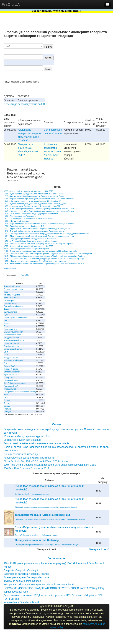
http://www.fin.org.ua (94, 623)
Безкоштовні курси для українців (22, 439)
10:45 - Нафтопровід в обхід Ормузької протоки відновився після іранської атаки (39, 211)
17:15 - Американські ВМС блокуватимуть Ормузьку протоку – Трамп (34, 196)
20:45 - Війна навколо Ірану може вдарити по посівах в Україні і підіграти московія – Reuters (44, 256)
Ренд (6, 355)
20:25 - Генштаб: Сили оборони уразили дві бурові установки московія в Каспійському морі (44, 259)
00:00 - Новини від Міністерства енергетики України (26, 249)
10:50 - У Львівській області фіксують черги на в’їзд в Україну (30, 241)
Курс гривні (11, 275)
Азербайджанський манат (15, 383)
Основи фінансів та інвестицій (21, 454)
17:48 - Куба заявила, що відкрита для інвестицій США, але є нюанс (33, 194)
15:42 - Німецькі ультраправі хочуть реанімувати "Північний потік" (32, 201)
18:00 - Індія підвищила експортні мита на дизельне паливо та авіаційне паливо (39, 224)
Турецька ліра (10, 389)
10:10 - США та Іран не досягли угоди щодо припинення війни (31, 214)
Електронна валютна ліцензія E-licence (26, 573)
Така (6, 292)
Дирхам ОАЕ (9, 366)
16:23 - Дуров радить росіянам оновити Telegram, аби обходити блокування (37, 229)
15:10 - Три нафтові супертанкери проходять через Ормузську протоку (35, 231)
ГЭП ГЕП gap (11, 598)
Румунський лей (11, 386)
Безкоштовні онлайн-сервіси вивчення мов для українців (36, 443)
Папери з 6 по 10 (99, 549)
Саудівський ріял (11, 346)
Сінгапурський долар (13, 349)
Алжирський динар (12, 286)
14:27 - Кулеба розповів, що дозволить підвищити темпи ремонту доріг (35, 204)
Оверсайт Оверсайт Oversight (21, 570)
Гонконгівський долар (13, 306)
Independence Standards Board (21, 602)
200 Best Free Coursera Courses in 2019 (26, 468)
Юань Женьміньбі (11, 298)
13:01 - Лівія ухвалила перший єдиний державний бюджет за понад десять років (39, 236)
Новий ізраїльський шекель (16, 317)
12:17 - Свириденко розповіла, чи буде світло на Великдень (30, 239)
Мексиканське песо (12, 335)
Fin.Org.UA (11, 4)
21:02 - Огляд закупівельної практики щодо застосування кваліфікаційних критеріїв (40, 251)
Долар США (9, 377)
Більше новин (10, 268)
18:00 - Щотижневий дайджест (17, 221)
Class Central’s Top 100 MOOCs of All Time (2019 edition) (36, 461)
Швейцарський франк (13, 360)
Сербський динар (11, 380)
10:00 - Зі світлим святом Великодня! (20, 216)
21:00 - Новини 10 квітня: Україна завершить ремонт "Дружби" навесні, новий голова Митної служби (48, 254)
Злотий (7, 400)
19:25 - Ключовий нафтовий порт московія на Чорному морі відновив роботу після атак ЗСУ (44, 264)
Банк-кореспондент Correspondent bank (26, 577)
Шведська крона (11, 357)
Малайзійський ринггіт (13, 332)
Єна (5, 320)
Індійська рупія (10, 312)
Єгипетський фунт (12, 372)
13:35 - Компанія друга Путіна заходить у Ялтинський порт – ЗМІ (32, 206)
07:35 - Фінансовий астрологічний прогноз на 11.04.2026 (28, 246)
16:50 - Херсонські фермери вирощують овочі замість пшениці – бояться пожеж (39, 199)
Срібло (7, 406)
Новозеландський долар (14, 340)
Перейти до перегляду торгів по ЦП (24, 104)
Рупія (6, 315)
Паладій (7, 412)
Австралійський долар (13, 289)
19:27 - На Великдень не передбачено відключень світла (28, 219)
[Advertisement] (82, 62)
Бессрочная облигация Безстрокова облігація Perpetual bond (39, 584)
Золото (7, 403)
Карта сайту (56, 627)
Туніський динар (11, 369)
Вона (6, 326)
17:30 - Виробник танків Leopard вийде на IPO (24, 226)
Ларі (5, 397)
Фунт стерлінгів (10, 375)
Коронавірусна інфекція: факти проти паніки (29, 457)
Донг (6, 352)
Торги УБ (25, 275)
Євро (6, 394)
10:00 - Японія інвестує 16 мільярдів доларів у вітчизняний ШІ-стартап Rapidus (38, 244)
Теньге (7, 323)
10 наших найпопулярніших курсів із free (27, 436)
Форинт (7, 309)
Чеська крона (10, 300)
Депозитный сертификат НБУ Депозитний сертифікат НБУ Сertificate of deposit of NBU (53, 595)
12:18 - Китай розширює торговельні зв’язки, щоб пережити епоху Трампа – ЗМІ (39, 209)
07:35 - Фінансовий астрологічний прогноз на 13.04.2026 (28, 191)
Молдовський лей (11, 337)
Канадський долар (12, 295)
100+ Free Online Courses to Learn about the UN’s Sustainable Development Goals (50, 464)
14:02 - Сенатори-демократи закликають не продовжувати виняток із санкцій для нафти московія (46, 234)
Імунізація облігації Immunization (22, 581)
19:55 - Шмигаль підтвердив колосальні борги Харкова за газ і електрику (35, 261)
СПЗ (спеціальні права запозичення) (20, 392)
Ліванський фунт (11, 329)
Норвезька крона (11, 343)
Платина (7, 409)
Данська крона (10, 303)
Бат (5, 363)
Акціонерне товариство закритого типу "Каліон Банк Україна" (52, 151)
